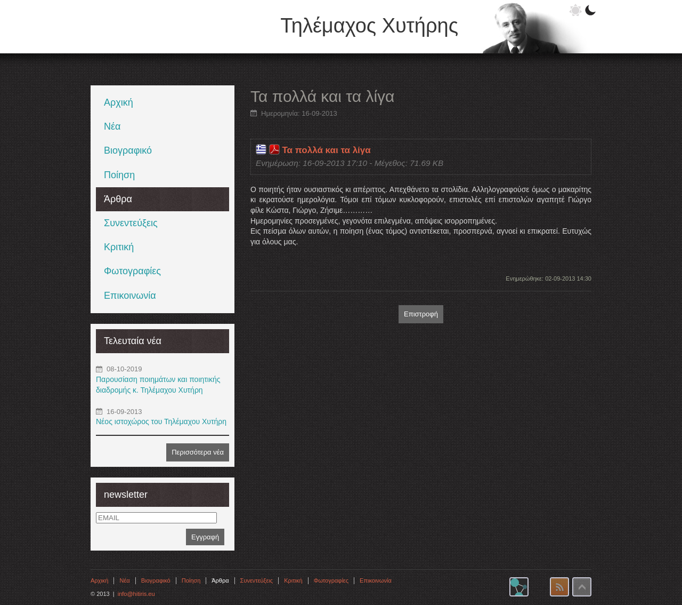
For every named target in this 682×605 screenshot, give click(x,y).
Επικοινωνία (130, 295)
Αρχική (118, 102)
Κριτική (119, 247)
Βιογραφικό (128, 150)
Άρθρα (118, 199)
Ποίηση (119, 175)
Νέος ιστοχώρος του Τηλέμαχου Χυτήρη (161, 421)
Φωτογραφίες (132, 271)
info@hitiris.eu (136, 594)
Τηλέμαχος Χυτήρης (369, 25)
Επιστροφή (421, 314)
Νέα (112, 126)
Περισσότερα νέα (198, 452)
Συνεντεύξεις (131, 223)
